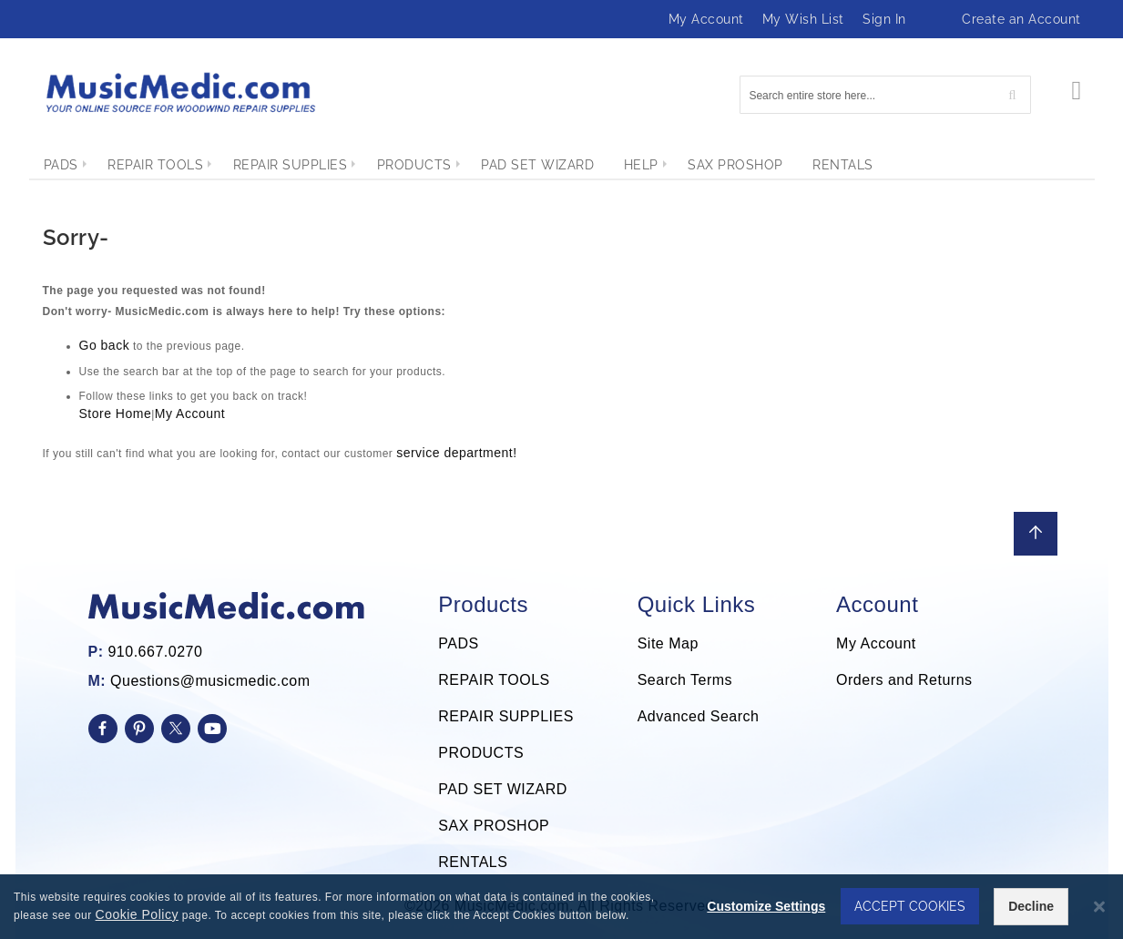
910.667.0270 (154, 651)
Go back (104, 345)
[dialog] (561, 907)
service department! (456, 452)
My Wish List (803, 19)
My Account (706, 19)
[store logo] (179, 92)
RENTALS (472, 862)
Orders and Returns (904, 680)
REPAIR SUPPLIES (506, 716)
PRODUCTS (481, 752)
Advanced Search (699, 716)
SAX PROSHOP (493, 825)
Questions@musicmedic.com (210, 681)
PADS (458, 643)
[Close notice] (1099, 907)
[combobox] (885, 95)
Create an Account (1021, 19)
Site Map (668, 643)
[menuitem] (61, 165)
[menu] (562, 165)
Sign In (884, 19)
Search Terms (685, 680)
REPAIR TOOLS (493, 680)
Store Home (115, 413)
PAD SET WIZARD (502, 789)
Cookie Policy (137, 915)
